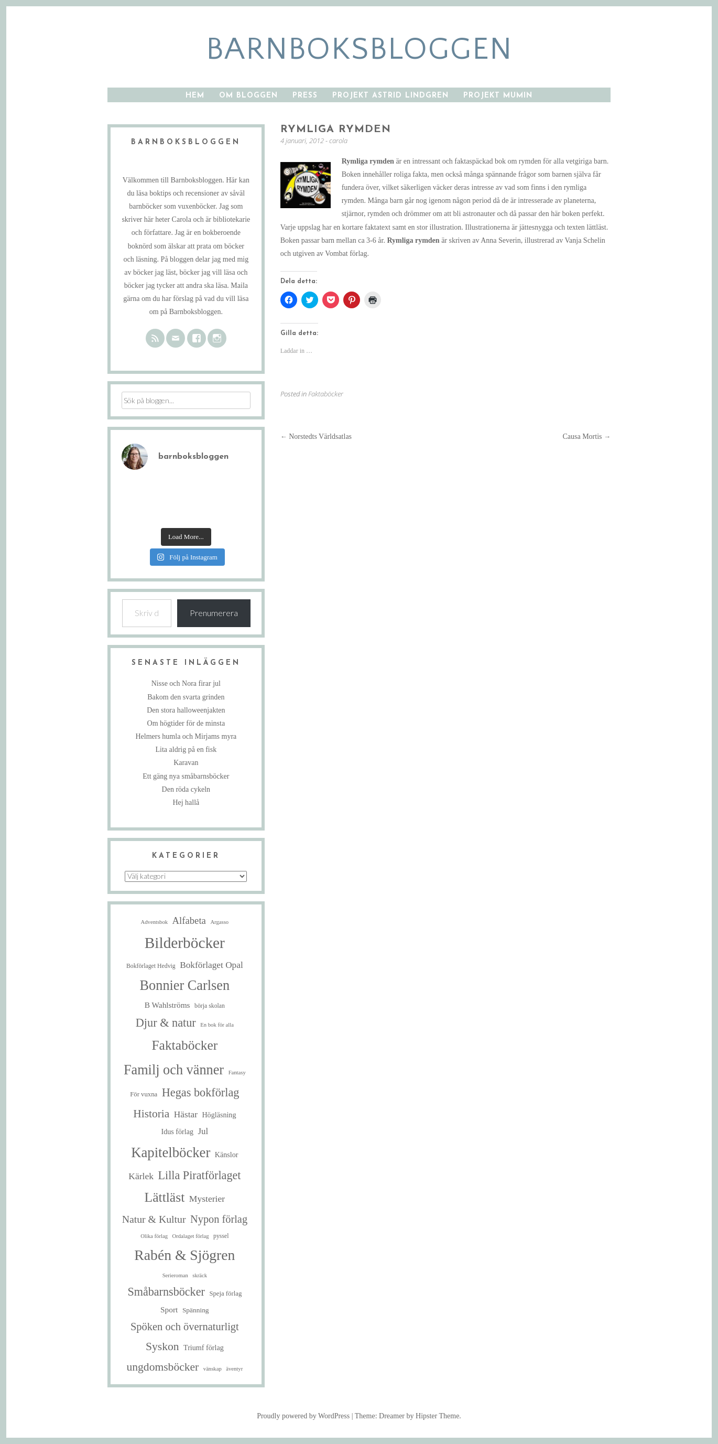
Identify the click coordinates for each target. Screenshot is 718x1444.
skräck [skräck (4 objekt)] (199, 1275)
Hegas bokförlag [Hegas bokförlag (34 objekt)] (201, 1092)
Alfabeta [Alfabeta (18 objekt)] (189, 920)
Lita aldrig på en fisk (186, 749)
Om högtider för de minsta (186, 723)
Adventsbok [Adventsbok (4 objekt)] (154, 922)
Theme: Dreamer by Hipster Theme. (408, 1416)
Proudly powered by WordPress (303, 1416)
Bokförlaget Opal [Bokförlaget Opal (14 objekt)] (211, 965)
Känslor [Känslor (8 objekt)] (226, 1154)
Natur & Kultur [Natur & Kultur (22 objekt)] (154, 1219)
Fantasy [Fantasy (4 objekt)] (237, 1072)
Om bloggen (248, 96)
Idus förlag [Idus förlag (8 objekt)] (177, 1131)
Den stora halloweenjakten (186, 710)
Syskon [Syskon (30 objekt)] (162, 1346)
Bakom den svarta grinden (185, 697)
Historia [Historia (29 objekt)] (151, 1113)
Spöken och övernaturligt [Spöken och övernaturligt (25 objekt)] (184, 1326)
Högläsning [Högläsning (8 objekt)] (219, 1115)
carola (338, 140)
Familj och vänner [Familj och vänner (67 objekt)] (174, 1069)
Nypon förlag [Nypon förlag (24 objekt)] (218, 1219)
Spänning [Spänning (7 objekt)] (195, 1310)
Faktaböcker (325, 393)
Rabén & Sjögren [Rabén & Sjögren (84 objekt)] (184, 1255)
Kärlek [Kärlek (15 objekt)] (141, 1176)
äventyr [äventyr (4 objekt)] (234, 1369)
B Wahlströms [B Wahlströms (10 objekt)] (167, 1004)
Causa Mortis (586, 436)
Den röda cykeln (186, 789)
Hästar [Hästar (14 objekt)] (186, 1114)
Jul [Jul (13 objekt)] (203, 1131)
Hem (195, 96)
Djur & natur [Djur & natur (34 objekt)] (166, 1022)
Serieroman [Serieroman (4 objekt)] (175, 1275)
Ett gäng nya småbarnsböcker (186, 776)
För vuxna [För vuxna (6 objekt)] (143, 1094)
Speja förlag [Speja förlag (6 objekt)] (225, 1293)
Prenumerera (214, 613)
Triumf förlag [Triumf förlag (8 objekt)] (203, 1347)
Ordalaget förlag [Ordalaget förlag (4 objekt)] (190, 1236)
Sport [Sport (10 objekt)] (169, 1309)
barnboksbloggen (359, 49)
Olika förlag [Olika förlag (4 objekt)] (154, 1236)
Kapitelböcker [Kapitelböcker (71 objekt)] (170, 1152)
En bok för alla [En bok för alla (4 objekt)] (217, 1025)
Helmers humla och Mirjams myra (185, 736)
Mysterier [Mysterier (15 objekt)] (207, 1198)
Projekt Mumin (497, 96)
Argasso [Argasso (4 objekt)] (219, 922)
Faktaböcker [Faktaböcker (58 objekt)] (184, 1045)
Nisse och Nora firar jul (186, 683)
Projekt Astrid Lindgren (390, 96)
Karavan (185, 763)
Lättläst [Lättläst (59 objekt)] (165, 1197)
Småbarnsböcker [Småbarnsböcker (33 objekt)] (165, 1291)
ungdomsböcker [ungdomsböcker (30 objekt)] (162, 1367)
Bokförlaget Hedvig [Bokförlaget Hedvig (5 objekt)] (151, 966)
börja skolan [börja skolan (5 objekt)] (209, 1006)
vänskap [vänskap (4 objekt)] (212, 1369)
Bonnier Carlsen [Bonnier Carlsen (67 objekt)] (185, 985)
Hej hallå (185, 802)
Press (305, 96)
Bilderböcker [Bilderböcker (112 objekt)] (185, 942)
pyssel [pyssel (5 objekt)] (221, 1236)
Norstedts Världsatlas (316, 436)
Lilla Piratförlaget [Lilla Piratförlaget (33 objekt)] (199, 1175)
